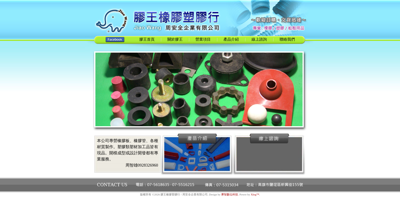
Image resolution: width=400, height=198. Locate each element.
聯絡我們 (287, 39)
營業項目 (203, 39)
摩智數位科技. (230, 194)
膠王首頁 (147, 39)
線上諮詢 (259, 39)
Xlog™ (255, 194)
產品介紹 (231, 39)
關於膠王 (175, 39)
